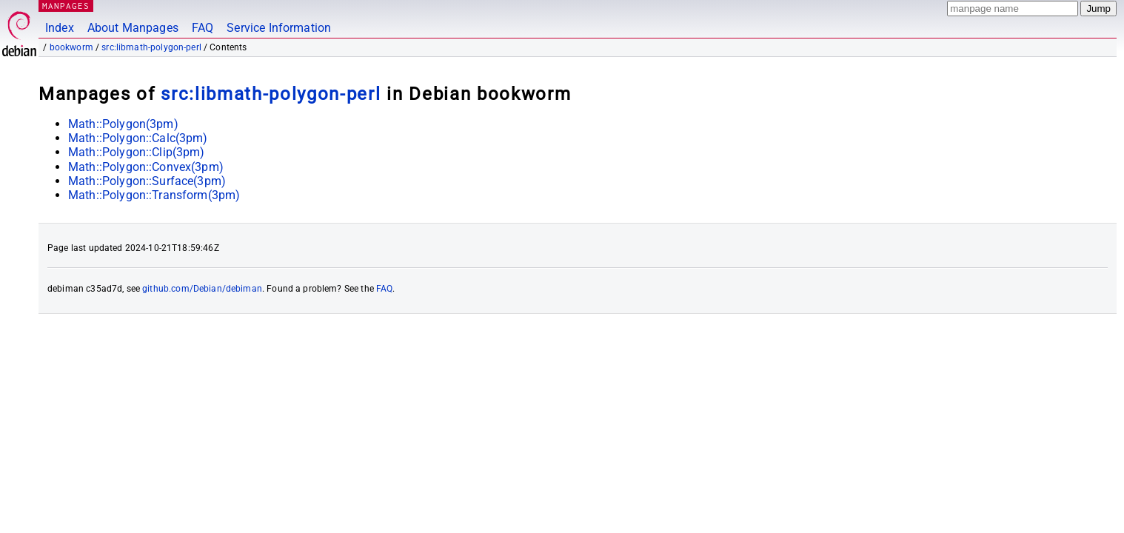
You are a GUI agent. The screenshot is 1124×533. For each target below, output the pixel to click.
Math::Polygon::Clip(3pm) (136, 152)
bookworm (71, 47)
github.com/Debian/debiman (202, 289)
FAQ (202, 28)
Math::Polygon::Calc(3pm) (138, 138)
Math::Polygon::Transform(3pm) (154, 195)
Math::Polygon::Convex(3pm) (146, 167)
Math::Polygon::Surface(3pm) (147, 181)
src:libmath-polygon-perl (151, 47)
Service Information (279, 28)
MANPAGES (66, 5)
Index (59, 28)
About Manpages (132, 28)
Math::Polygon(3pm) (123, 124)
